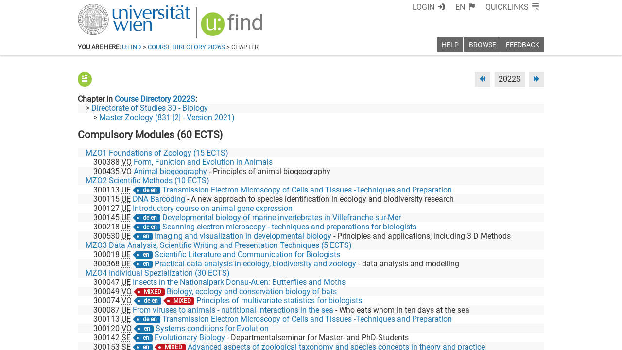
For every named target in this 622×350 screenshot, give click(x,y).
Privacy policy (457, 339)
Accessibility (406, 339)
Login (441, 7)
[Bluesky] (466, 309)
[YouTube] (497, 309)
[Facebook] (435, 309)
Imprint (367, 339)
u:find (131, 47)
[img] (227, 25)
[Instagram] (528, 309)
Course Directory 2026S (186, 47)
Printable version (515, 339)
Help (450, 45)
